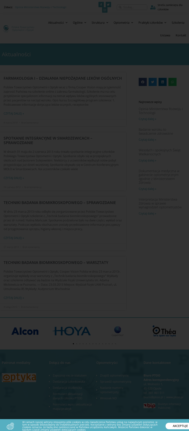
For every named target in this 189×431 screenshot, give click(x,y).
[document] (94, 215)
